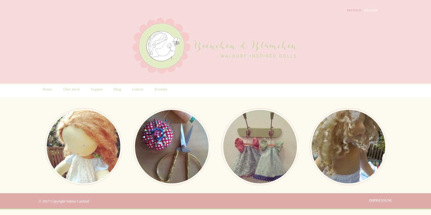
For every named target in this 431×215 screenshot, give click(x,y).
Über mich (71, 89)
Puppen (96, 89)
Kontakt (161, 89)
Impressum (380, 200)
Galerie (137, 89)
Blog (117, 89)
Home (47, 89)
